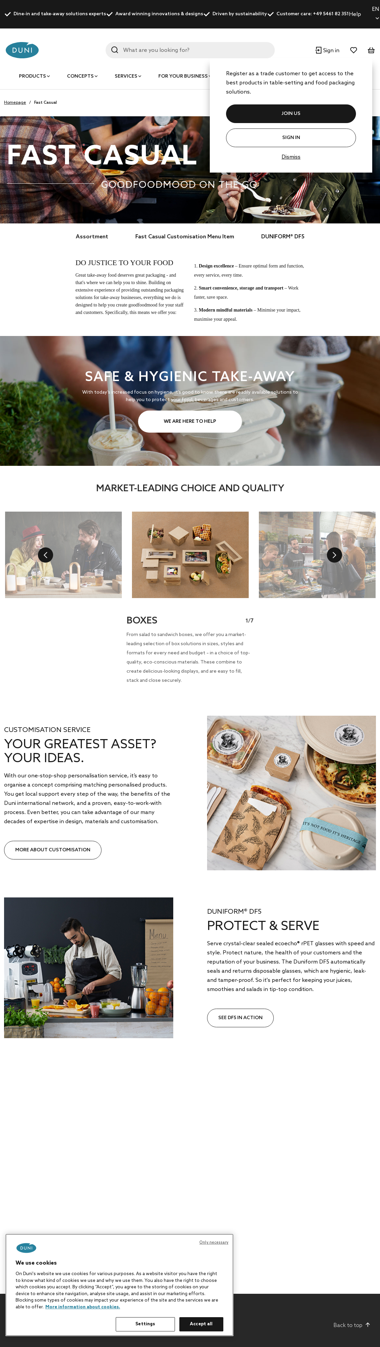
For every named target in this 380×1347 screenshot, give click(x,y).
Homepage (15, 102)
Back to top (352, 1325)
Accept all (201, 1324)
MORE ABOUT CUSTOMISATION (52, 850)
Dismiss (291, 157)
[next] (334, 554)
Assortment (92, 237)
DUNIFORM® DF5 (283, 237)
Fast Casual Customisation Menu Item (184, 237)
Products (32, 76)
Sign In (291, 138)
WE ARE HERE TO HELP (190, 421)
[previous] (45, 554)
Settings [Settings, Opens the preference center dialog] (145, 1324)
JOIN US (291, 114)
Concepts (80, 76)
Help (355, 14)
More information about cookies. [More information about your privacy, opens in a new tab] (82, 1307)
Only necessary (213, 1242)
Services (126, 76)
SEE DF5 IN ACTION (240, 1018)
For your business (183, 76)
